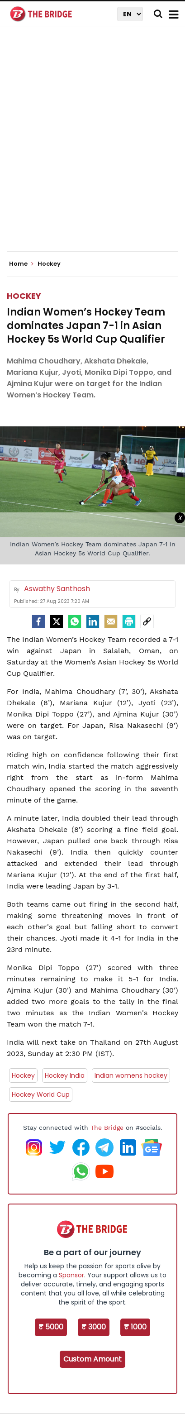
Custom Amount (92, 1359)
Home (21, 264)
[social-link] (147, 621)
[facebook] (38, 621)
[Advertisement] (92, 146)
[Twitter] (56, 621)
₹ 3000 (93, 1327)
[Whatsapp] (74, 621)
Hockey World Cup (41, 1094)
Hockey (24, 295)
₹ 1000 (135, 1327)
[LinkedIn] (93, 621)
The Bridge (106, 1127)
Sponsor (71, 1275)
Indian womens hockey (131, 1075)
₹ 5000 (50, 1327)
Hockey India (65, 1075)
